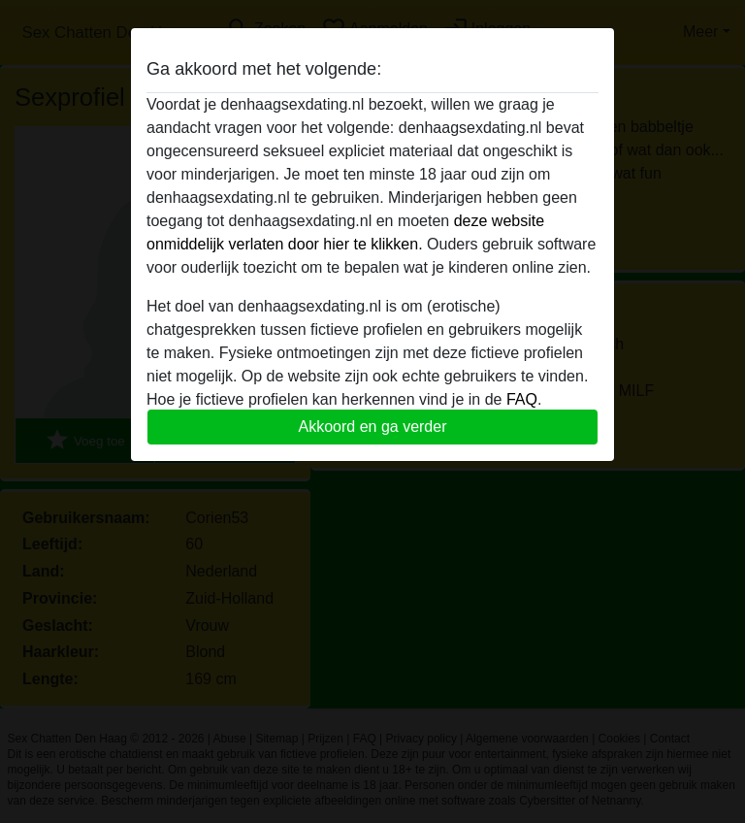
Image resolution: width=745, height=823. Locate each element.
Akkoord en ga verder (373, 426)
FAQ (521, 399)
